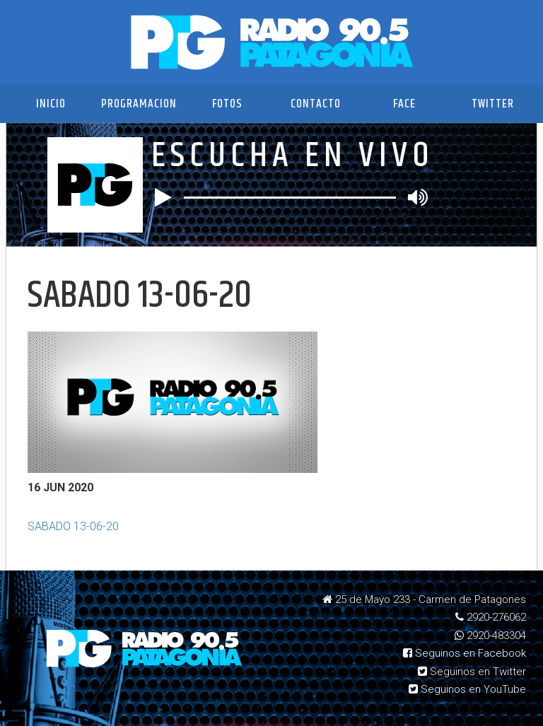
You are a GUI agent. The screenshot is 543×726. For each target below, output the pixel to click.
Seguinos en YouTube (467, 689)
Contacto (316, 104)
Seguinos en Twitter (472, 671)
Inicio (51, 104)
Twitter (493, 104)
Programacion (139, 104)
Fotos (227, 104)
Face (404, 104)
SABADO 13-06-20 (73, 526)
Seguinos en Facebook (464, 653)
